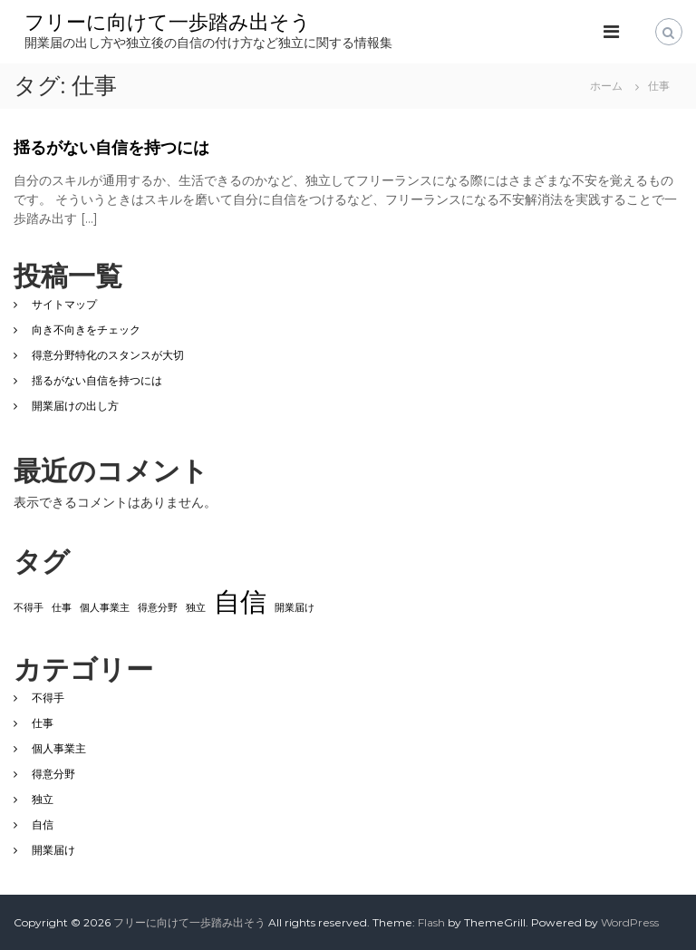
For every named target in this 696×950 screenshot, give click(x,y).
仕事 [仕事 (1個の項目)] (62, 608)
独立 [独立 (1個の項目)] (196, 608)
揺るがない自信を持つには (111, 148)
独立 (42, 799)
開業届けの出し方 (75, 405)
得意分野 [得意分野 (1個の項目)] (158, 608)
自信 (42, 824)
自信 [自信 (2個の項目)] (240, 601)
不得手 (48, 697)
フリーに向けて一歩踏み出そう (167, 22)
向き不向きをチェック (86, 329)
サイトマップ (64, 304)
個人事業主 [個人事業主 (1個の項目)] (105, 608)
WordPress (630, 922)
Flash (431, 922)
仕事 (42, 723)
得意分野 (53, 773)
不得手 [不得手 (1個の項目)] (29, 608)
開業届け (53, 850)
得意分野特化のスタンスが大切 (108, 355)
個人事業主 (59, 748)
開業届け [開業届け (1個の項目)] (294, 608)
